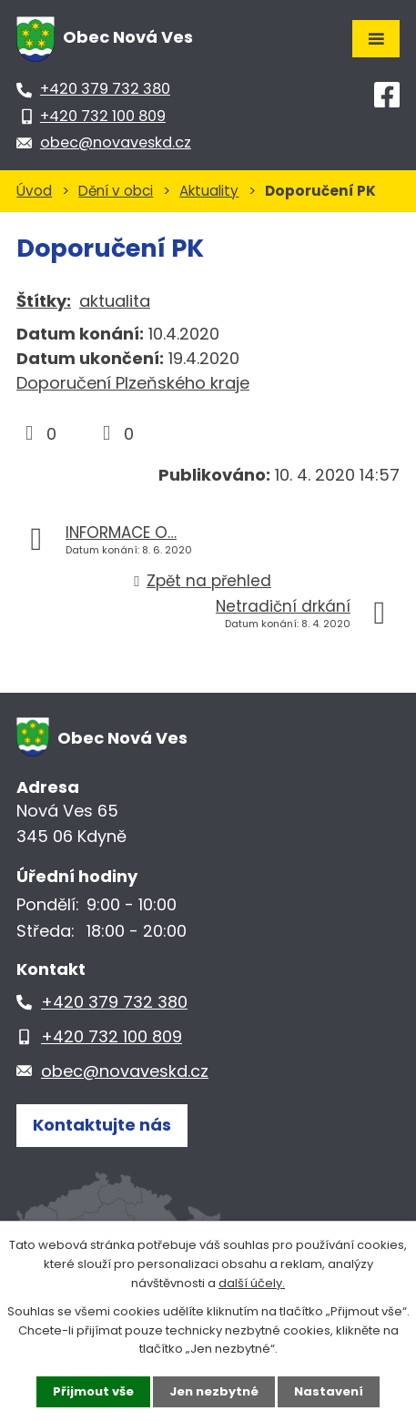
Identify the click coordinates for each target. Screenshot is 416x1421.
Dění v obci (115, 190)
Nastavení (328, 1391)
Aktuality (208, 190)
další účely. (251, 1283)
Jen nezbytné (214, 1391)
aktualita (114, 300)
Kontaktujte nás (102, 1124)
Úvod (34, 190)
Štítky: (43, 300)
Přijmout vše (93, 1391)
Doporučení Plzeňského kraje (132, 382)
